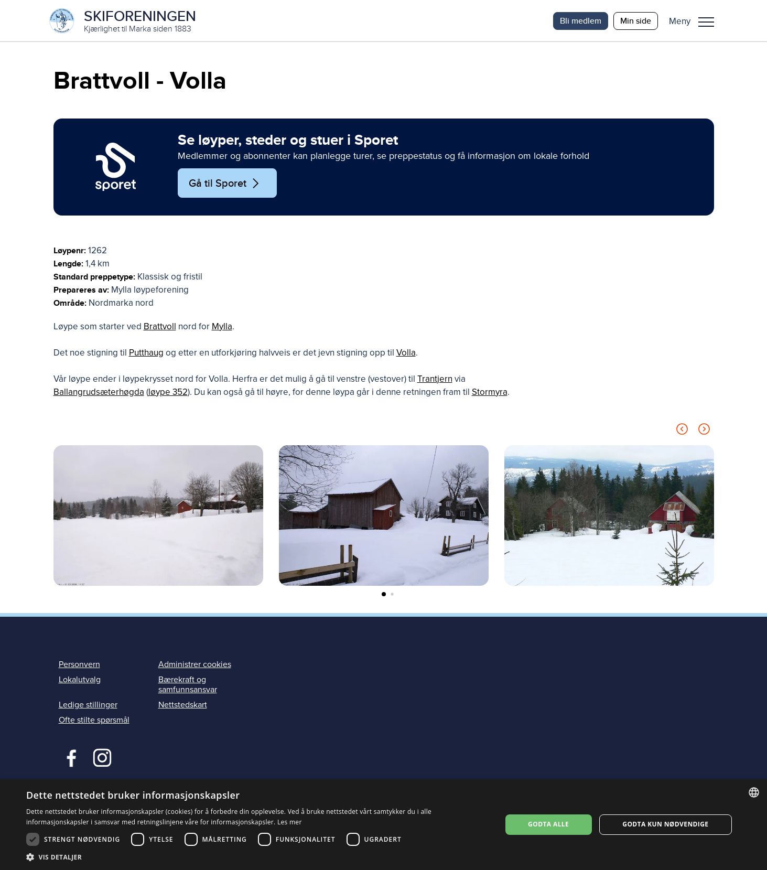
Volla (406, 353)
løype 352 (168, 392)
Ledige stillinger (88, 705)
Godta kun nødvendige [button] (665, 824)
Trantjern (434, 379)
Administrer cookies (194, 664)
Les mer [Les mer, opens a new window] (289, 822)
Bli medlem (580, 21)
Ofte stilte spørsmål (94, 720)
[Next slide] (704, 431)
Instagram (102, 757)
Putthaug (146, 353)
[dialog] (383, 824)
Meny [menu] (706, 22)
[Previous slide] (682, 431)
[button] (695, 21)
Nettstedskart (182, 705)
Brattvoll (160, 326)
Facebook (69, 757)
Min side (635, 21)
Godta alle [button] (548, 824)
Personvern (79, 664)
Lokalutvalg (80, 680)
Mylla (222, 326)
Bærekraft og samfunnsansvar (187, 685)
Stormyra (489, 392)
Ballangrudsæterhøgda (98, 392)
